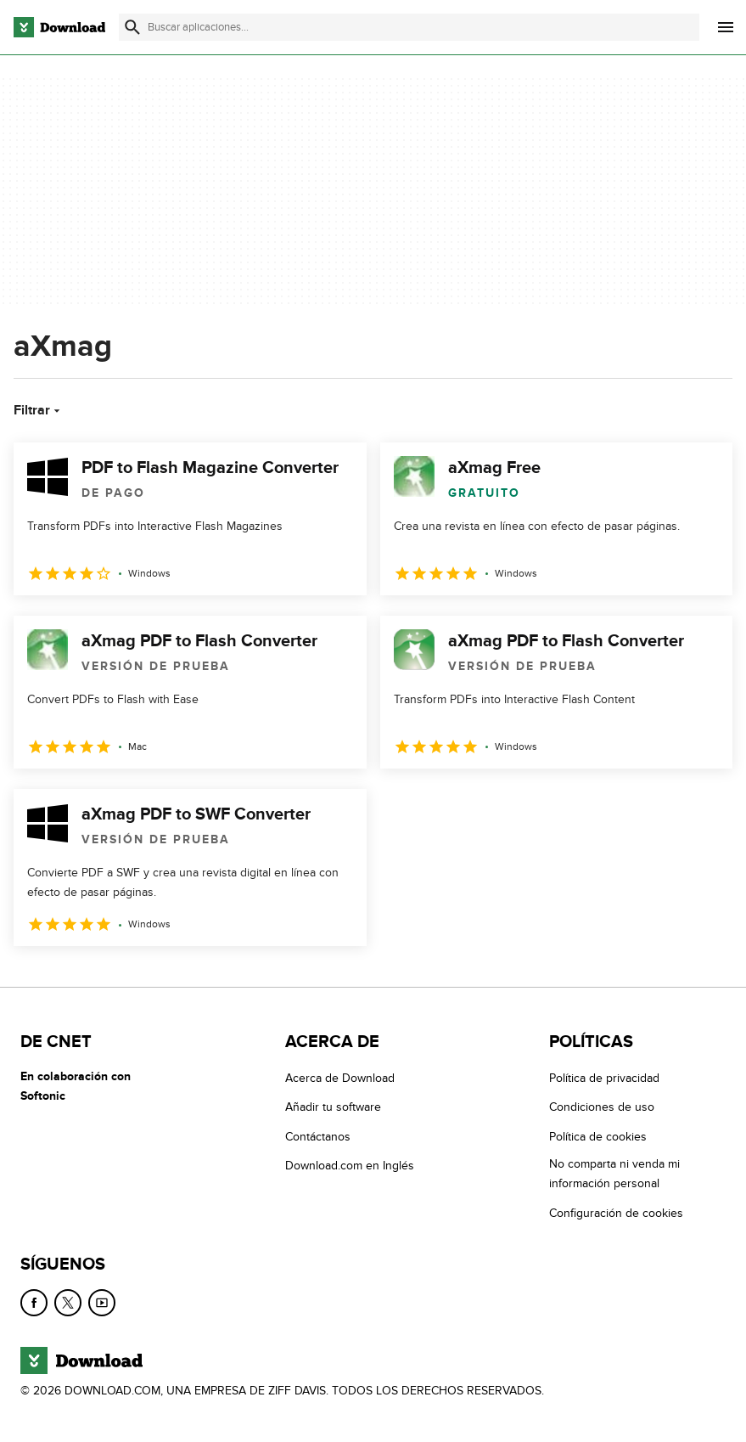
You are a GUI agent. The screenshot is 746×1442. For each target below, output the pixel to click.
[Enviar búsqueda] (132, 27)
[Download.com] (59, 27)
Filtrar (39, 410)
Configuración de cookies (616, 1213)
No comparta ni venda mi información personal (614, 1174)
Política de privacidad (604, 1078)
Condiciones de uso (601, 1107)
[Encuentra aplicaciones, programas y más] (409, 27)
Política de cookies (598, 1136)
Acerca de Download (340, 1078)
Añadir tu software (333, 1107)
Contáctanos (318, 1136)
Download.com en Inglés (349, 1165)
